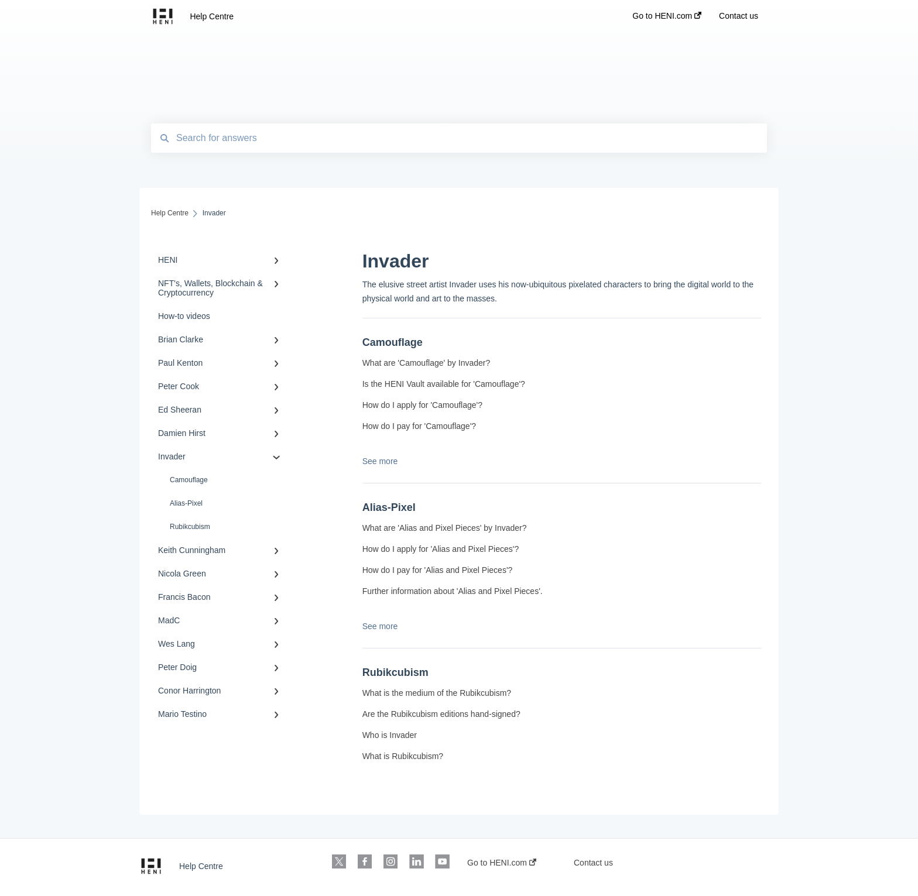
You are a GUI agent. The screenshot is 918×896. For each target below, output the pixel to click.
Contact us (593, 862)
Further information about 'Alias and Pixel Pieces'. (452, 591)
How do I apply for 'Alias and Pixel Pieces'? (440, 549)
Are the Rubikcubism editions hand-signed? (441, 714)
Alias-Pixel (186, 503)
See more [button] (380, 461)
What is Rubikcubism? (403, 756)
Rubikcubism (190, 527)
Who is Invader (389, 735)
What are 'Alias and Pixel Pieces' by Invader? (444, 528)
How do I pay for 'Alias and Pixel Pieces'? (437, 570)
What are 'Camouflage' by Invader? (426, 363)
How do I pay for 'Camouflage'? (419, 426)
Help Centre (212, 16)
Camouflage (189, 480)
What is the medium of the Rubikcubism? (436, 693)
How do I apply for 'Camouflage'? (422, 405)
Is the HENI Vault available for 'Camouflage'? (443, 384)
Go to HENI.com (501, 862)
